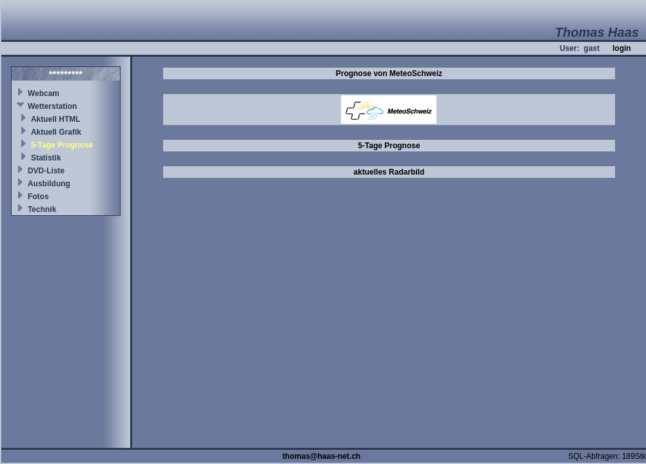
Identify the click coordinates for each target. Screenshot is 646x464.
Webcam (43, 93)
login (621, 48)
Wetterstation (52, 106)
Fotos (38, 196)
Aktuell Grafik (56, 132)
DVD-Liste (46, 170)
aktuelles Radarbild (388, 172)
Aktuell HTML (56, 119)
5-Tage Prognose (62, 145)
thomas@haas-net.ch (321, 456)
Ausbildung (49, 183)
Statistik (46, 157)
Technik (42, 209)
